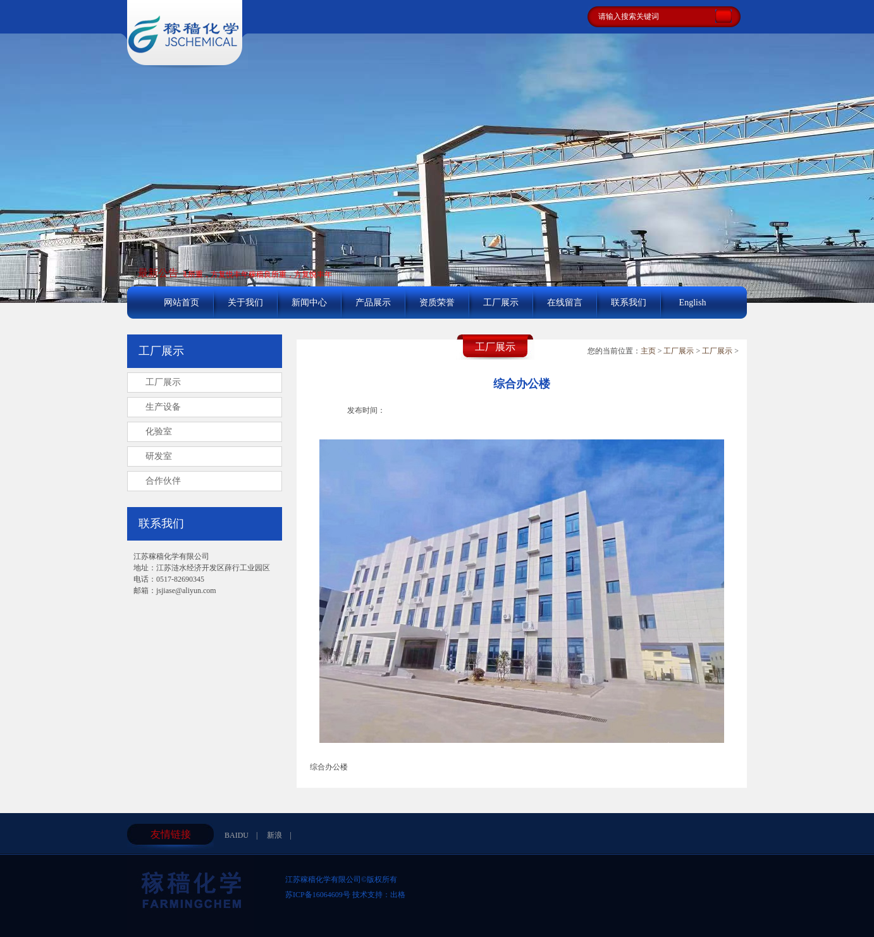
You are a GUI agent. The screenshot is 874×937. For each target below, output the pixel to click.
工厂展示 (501, 302)
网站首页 (181, 302)
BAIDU (237, 835)
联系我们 (628, 302)
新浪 (274, 835)
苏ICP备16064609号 (317, 894)
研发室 (158, 456)
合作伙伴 (163, 481)
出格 (397, 894)
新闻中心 (309, 302)
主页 (648, 350)
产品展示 (373, 302)
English (692, 302)
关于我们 (245, 302)
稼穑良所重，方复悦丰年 (208, 274)
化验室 (158, 431)
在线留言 (564, 302)
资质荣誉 (437, 302)
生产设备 (163, 407)
